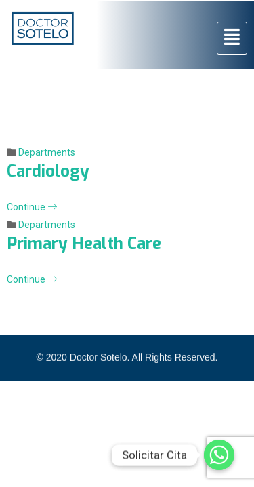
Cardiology (48, 171)
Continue (32, 207)
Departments (46, 152)
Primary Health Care (84, 243)
